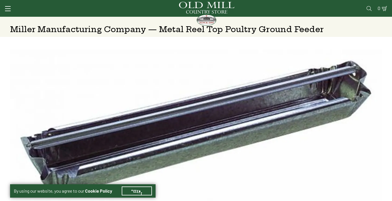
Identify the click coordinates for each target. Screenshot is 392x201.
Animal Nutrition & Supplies (157, 21)
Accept (140, 184)
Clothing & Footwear (287, 21)
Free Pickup (340, 138)
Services (238, 4)
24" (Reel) (315, 123)
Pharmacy (290, 4)
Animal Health (94, 21)
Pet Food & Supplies (226, 21)
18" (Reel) (271, 123)
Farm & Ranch (340, 21)
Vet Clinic (263, 4)
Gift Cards (317, 4)
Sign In (80, 4)
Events (342, 4)
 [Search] (375, 21)
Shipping (269, 138)
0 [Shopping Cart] (372, 4)
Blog (360, 4)
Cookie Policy (102, 184)
